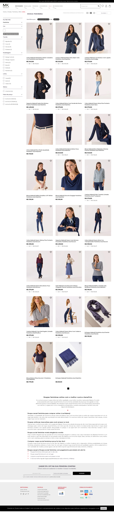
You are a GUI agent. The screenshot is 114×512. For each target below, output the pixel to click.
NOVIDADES (19, 6)
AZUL (23, 11)
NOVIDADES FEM (43, 19)
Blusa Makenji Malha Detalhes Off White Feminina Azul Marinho (39, 196)
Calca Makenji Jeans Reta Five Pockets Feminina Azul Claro (97, 104)
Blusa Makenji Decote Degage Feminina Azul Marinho (68, 196)
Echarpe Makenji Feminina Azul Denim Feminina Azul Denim (97, 333)
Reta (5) (7, 65)
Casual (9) (8, 78)
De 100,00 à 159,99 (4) (11, 101)
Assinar (81, 473)
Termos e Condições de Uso (43, 494)
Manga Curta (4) (9, 57)
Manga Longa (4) (9, 59)
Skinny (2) (7, 62)
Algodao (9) (8, 41)
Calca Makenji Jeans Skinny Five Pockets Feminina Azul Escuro (39, 241)
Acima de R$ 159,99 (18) (11, 104)
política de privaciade (55, 476)
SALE (50, 6)
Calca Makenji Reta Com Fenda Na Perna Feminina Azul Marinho (69, 104)
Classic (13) (8, 83)
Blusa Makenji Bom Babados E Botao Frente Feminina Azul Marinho (96, 149)
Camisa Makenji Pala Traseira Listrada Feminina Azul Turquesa (97, 195)
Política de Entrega (42, 496)
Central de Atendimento (43, 500)
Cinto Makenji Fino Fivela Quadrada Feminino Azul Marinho (37, 150)
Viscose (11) (8, 46)
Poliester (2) (8, 49)
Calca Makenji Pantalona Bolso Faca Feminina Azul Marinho (67, 149)
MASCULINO (27, 6)
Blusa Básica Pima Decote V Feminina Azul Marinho (38, 378)
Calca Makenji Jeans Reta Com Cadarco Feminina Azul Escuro (68, 332)
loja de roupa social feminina (49, 458)
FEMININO (35, 6)
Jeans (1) (7, 81)
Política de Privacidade (42, 493)
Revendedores (58, 6)
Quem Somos (23, 489)
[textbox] (90, 6)
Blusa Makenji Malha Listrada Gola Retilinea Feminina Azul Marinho (95, 286)
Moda (9, 11)
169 (20, 11)
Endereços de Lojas (24, 491)
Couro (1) (7, 44)
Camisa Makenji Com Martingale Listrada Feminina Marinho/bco (39, 332)
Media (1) (7, 68)
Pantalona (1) (8, 70)
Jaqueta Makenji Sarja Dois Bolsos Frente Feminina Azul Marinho (37, 104)
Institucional (24, 487)
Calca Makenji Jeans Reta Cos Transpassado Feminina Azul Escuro (96, 241)
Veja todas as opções (12, 34)
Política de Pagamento (43, 491)
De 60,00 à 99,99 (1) (10, 98)
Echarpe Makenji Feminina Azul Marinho (68, 378)
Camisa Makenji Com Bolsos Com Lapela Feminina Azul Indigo (97, 58)
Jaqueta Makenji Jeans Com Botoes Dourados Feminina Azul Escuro (67, 241)
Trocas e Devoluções (42, 489)
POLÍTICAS (40, 487)
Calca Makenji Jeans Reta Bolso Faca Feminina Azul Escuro (38, 286)
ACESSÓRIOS (43, 6)
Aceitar (103, 508)
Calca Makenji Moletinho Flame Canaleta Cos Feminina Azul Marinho (39, 58)
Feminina (15, 11)
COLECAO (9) (9, 91)
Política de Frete (41, 498)
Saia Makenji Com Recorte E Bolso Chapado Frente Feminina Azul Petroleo (69, 286)
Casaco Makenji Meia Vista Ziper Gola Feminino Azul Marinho (67, 58)
